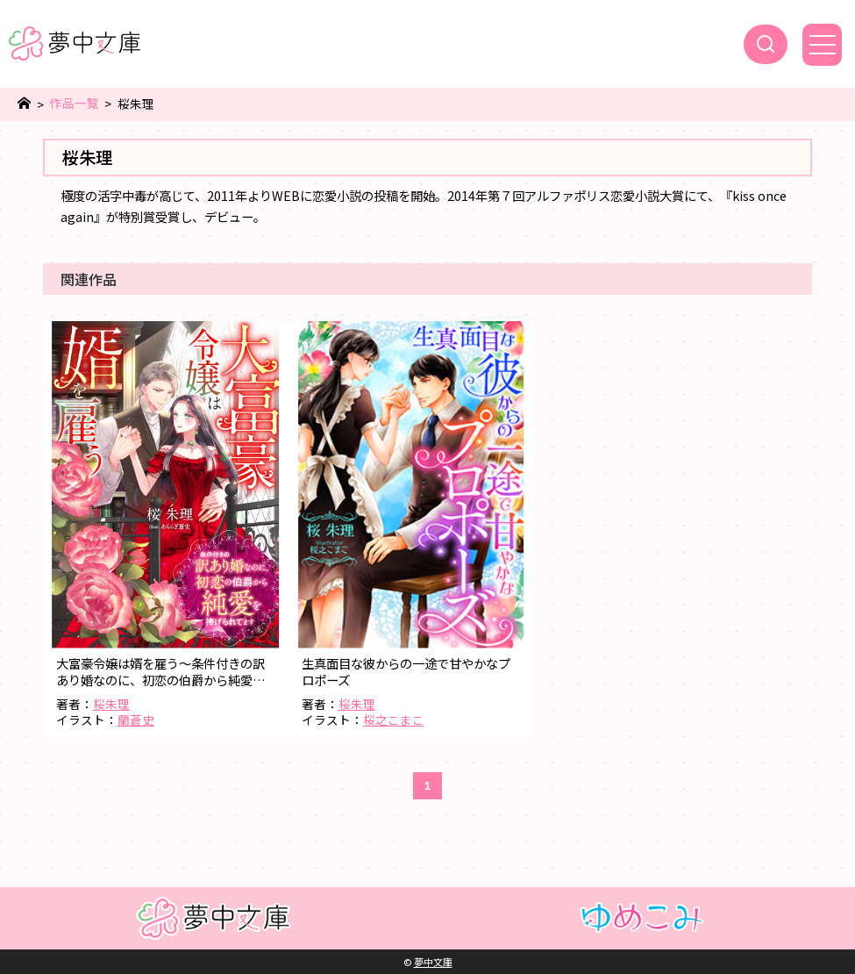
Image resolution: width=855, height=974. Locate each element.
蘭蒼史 (136, 719)
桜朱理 (111, 704)
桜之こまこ (393, 719)
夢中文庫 (433, 962)
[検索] (765, 44)
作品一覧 (74, 103)
